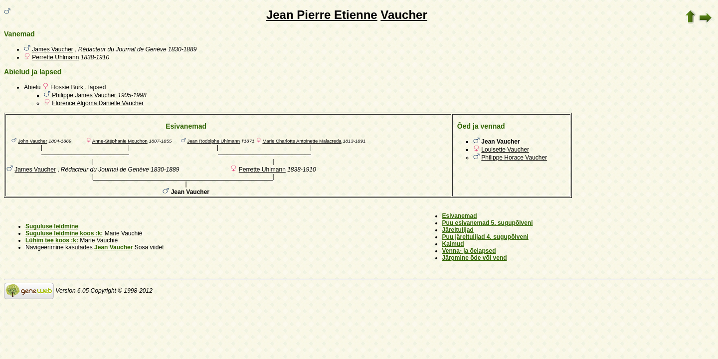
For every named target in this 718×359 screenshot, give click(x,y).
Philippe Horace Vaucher (514, 157)
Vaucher (403, 14)
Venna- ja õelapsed (469, 250)
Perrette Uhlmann (55, 57)
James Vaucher (52, 49)
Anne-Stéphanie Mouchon (120, 141)
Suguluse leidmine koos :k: (64, 233)
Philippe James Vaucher (84, 95)
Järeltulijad (458, 229)
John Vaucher (32, 141)
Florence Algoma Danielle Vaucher (98, 103)
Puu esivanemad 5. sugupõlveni (487, 222)
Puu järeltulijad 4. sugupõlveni (485, 236)
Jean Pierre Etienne (321, 14)
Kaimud (453, 243)
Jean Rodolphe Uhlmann (213, 141)
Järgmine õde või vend (474, 257)
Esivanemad (459, 215)
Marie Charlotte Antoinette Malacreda (301, 141)
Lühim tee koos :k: (51, 240)
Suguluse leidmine (51, 226)
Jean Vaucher (113, 247)
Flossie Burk (66, 87)
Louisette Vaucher (505, 149)
